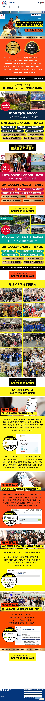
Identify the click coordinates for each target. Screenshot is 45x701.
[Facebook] (1, 690)
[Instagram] (6, 690)
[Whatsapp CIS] (8, 690)
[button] (5, 7)
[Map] (10, 690)
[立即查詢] (41, 699)
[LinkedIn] (3, 690)
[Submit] (38, 698)
